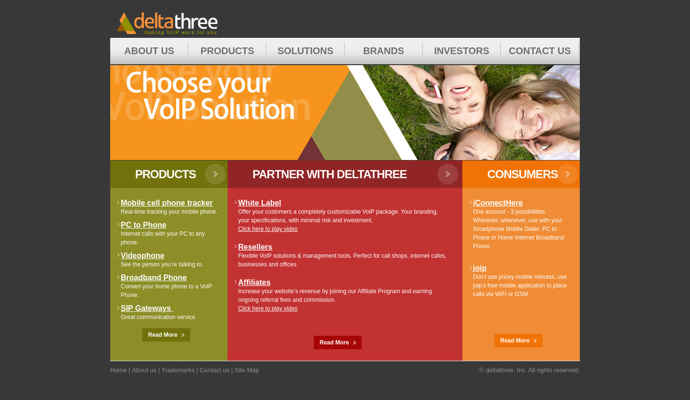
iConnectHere (498, 203)
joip (479, 268)
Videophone (142, 255)
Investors (461, 51)
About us (144, 370)
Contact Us (540, 51)
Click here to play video (268, 229)
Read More (166, 334)
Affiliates (254, 282)
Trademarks (178, 370)
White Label (259, 203)
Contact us (215, 370)
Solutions (305, 51)
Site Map (246, 370)
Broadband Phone (154, 278)
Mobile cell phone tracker (167, 203)
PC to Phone (143, 225)
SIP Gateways (147, 308)
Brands (383, 51)
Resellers (255, 247)
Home (183, 19)
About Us (149, 51)
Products (227, 51)
